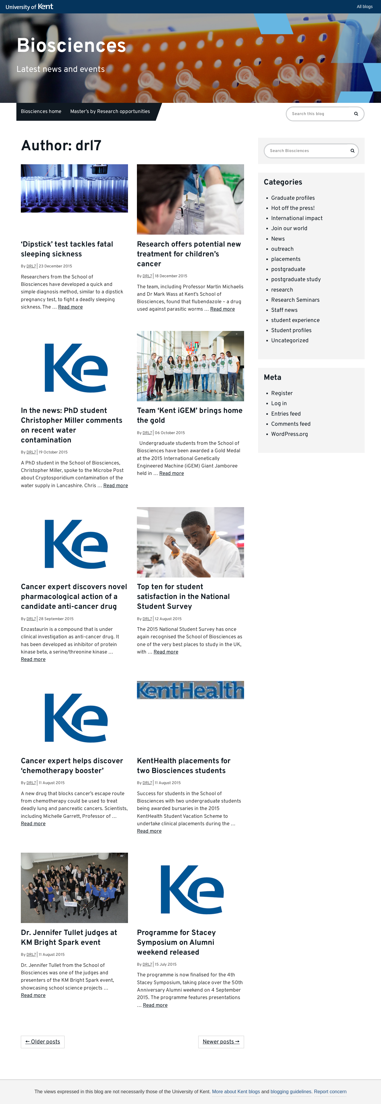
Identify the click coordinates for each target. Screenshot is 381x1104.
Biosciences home (41, 112)
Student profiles (291, 330)
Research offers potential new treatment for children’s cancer (189, 254)
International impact (297, 218)
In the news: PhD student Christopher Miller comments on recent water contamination (71, 425)
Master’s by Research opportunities (110, 112)
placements (286, 259)
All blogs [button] (365, 6)
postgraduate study (296, 279)
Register (282, 393)
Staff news (284, 310)
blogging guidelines (291, 1091)
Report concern (330, 1091)
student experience (295, 320)
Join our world (289, 228)
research (282, 290)
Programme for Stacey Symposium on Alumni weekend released (176, 943)
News (278, 239)
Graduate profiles (293, 198)
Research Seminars (295, 300)
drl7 (31, 266)
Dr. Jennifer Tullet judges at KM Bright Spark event (69, 938)
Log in (279, 403)
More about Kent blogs (236, 1091)
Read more (70, 307)
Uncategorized (290, 340)
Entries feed (286, 414)
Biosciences (71, 46)
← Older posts (42, 1042)
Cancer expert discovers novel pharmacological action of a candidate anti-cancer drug (74, 597)
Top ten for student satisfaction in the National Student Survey (183, 597)
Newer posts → (221, 1042)
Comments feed (291, 424)
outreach (282, 249)
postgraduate (288, 269)
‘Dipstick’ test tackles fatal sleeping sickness (67, 249)
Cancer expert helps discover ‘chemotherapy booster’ (72, 766)
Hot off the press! (293, 208)
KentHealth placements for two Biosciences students (184, 766)
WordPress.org (289, 434)
